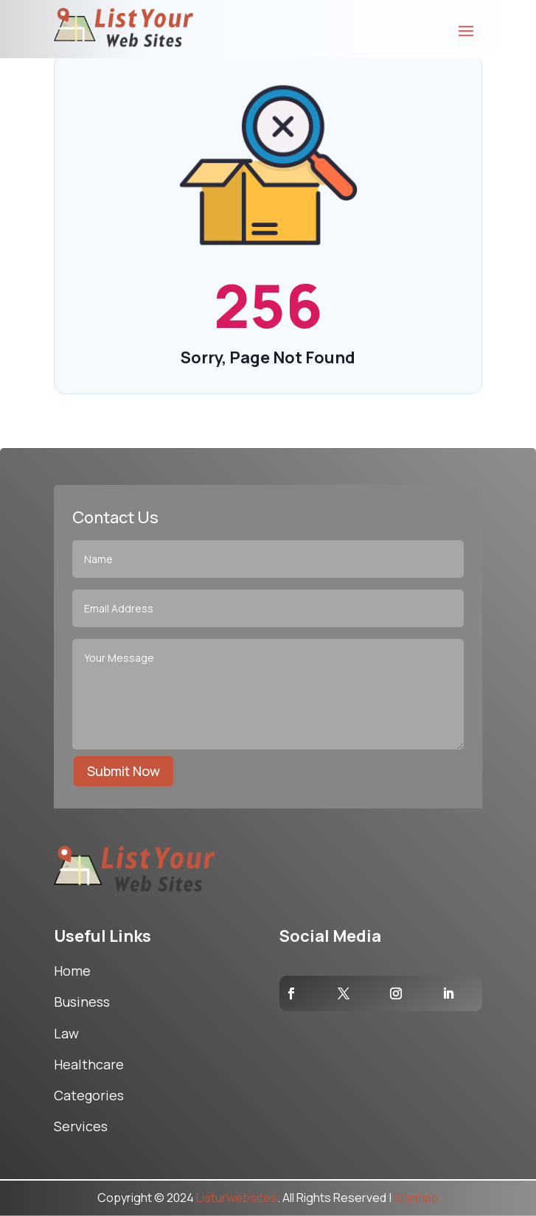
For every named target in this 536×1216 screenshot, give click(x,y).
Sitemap (416, 1197)
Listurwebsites (236, 1197)
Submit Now (123, 771)
